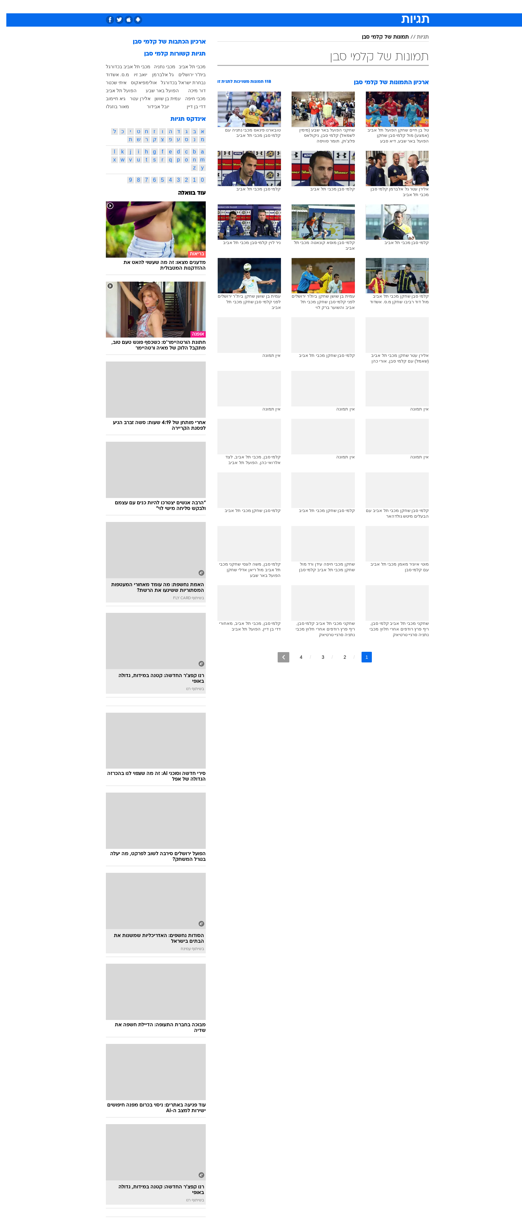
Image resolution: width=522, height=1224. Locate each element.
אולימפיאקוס (137, 82)
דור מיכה (190, 90)
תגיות (416, 37)
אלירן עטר (134, 98)
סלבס (301, 6)
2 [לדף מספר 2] (338, 657)
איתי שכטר (110, 82)
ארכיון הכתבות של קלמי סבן (163, 42)
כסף (282, 6)
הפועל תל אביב (115, 90)
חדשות (391, 6)
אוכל (265, 6)
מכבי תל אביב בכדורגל (122, 66)
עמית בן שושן (161, 98)
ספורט (369, 6)
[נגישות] (9, 7)
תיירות (222, 6)
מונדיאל (345, 6)
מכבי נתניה (158, 66)
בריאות (244, 6)
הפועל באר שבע (155, 90)
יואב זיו (134, 74)
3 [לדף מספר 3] (316, 657)
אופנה (172, 6)
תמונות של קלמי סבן (379, 37)
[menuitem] (387, 6)
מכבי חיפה (189, 98)
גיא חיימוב (109, 98)
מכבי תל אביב (185, 66)
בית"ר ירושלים (185, 74)
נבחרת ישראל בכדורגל (176, 82)
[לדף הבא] (277, 657)
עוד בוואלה (185, 193)
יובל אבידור (151, 106)
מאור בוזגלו (111, 106)
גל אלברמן (156, 74)
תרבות (322, 6)
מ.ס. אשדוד (111, 74)
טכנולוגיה (197, 6)
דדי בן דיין (189, 106)
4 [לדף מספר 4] (295, 657)
